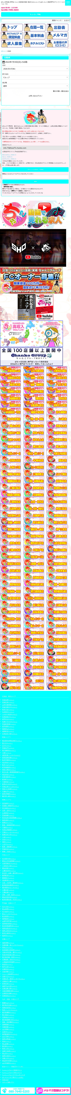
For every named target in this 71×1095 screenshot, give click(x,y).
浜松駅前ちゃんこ (8, 880)
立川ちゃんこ (6, 746)
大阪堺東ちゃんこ (8, 972)
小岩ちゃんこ (6, 837)
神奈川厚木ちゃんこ (9, 770)
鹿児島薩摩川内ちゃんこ (10, 1020)
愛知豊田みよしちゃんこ (10, 887)
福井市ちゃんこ (7, 936)
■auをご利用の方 (7, 157)
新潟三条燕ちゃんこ (9, 933)
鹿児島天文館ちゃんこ (9, 1005)
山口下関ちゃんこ (8, 1036)
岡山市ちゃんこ (7, 1053)
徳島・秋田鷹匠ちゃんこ (10, 1022)
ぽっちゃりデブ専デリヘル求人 (12, 1077)
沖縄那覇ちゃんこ (8, 1027)
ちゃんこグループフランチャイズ (13, 1075)
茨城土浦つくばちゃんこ (10, 787)
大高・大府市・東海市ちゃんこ (12, 883)
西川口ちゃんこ (7, 743)
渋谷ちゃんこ (6, 839)
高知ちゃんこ (6, 1041)
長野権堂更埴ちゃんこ (9, 923)
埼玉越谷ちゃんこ (8, 803)
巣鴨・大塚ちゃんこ (9, 851)
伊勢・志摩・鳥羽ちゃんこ (11, 895)
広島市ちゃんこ (7, 1032)
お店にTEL (35, 14)
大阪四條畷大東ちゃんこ (10, 991)
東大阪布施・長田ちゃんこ (11, 957)
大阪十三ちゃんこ (8, 976)
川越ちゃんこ (6, 753)
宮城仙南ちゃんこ (8, 700)
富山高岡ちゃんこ (8, 909)
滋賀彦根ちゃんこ (8, 943)
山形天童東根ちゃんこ (9, 705)
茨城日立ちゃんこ (8, 849)
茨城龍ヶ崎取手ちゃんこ (10, 806)
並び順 (4, 83)
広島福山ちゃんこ (8, 1017)
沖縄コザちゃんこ (8, 1058)
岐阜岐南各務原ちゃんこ (10, 885)
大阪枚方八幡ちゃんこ (9, 981)
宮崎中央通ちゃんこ (9, 1051)
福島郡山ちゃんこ (8, 729)
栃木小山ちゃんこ (8, 765)
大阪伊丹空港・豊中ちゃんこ (12, 952)
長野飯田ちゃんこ (8, 919)
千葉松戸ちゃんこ (8, 791)
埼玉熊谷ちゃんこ (8, 762)
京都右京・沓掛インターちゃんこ (13, 979)
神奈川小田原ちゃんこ (9, 789)
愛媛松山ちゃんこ (8, 1003)
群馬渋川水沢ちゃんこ (9, 784)
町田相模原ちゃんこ (9, 767)
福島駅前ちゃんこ (8, 731)
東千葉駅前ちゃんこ (9, 750)
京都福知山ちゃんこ (9, 996)
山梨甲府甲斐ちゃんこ (9, 921)
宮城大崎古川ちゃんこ (9, 707)
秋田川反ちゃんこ (8, 710)
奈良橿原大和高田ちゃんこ (11, 950)
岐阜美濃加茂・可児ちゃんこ (12, 899)
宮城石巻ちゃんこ (8, 702)
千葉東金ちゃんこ (8, 782)
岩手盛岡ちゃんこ (8, 726)
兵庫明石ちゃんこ (8, 969)
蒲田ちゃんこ (6, 842)
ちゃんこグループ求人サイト (12, 1073)
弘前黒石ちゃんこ (8, 712)
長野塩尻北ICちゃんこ (9, 928)
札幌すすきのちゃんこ (9, 722)
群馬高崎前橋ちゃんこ (9, 758)
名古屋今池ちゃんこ (9, 859)
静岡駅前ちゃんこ (8, 875)
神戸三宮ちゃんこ (8, 967)
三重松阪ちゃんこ (8, 890)
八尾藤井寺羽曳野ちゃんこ (11, 962)
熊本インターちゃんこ (9, 1010)
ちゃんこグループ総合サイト (12, 1070)
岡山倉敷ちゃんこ (8, 1044)
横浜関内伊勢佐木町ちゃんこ (12, 741)
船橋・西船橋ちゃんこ (9, 847)
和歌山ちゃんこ (7, 947)
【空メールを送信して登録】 (35, 169)
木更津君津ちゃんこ (9, 777)
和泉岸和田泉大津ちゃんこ (11, 955)
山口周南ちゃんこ (8, 1029)
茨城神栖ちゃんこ (8, 815)
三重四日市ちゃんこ (9, 871)
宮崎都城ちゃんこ (8, 1024)
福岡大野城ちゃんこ (9, 1039)
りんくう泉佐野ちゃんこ (10, 974)
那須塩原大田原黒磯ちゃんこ (12, 818)
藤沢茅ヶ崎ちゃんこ (9, 796)
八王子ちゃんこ (7, 844)
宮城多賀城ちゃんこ (9, 724)
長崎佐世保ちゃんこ (9, 1008)
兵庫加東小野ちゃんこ (9, 988)
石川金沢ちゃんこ (8, 911)
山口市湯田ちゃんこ (9, 1063)
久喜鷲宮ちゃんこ (8, 813)
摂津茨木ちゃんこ (8, 984)
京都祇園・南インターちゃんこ (12, 945)
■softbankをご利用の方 (9, 159)
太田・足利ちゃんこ (9, 810)
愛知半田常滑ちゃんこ (9, 897)
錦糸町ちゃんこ (7, 779)
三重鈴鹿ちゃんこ (8, 892)
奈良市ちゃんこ (7, 964)
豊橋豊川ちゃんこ (8, 878)
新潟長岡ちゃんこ (8, 916)
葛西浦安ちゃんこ (8, 820)
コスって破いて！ (8, 1082)
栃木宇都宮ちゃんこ (9, 760)
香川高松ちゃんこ (8, 1015)
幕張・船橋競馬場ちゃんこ (11, 825)
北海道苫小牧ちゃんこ (9, 734)
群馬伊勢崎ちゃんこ (9, 794)
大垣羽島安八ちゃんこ (9, 863)
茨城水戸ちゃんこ (8, 748)
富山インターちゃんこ (9, 914)
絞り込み (5, 74)
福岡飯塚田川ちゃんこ (9, 1034)
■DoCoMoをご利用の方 (9, 155)
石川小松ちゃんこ (8, 907)
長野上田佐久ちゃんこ (9, 931)
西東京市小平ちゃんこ (9, 835)
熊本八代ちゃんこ (8, 1049)
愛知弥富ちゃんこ (8, 868)
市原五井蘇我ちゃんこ (9, 830)
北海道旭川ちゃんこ (9, 717)
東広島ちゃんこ (7, 1046)
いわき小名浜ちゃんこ (9, 714)
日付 (3, 65)
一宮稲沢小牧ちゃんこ (9, 866)
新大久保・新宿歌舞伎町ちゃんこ (13, 772)
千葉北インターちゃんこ (10, 832)
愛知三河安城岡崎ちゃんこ (11, 861)
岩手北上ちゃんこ (8, 719)
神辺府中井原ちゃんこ (9, 1061)
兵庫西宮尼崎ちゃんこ (9, 993)
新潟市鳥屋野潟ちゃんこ (10, 926)
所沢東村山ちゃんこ (9, 808)
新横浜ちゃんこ (7, 822)
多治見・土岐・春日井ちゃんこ (12, 873)
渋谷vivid (5, 1080)
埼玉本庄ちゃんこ (8, 774)
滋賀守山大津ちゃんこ (9, 986)
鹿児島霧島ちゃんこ (9, 1012)
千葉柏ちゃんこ (7, 827)
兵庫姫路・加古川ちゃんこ (11, 959)
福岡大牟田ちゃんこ (9, 1056)
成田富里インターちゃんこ (11, 755)
